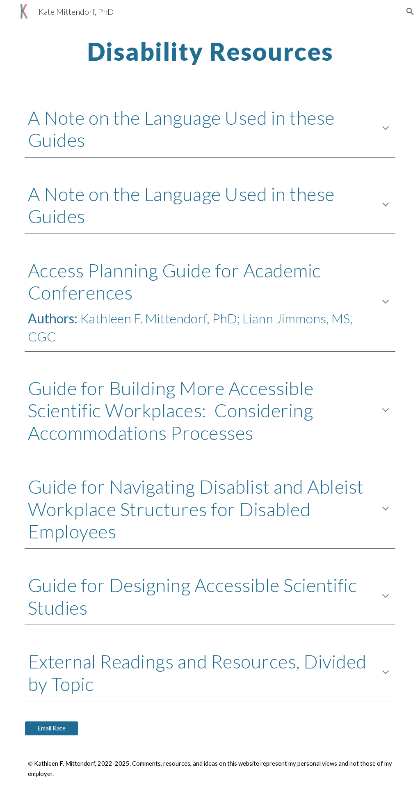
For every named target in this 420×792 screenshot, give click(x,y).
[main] (210, 51)
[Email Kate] (51, 728)
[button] (410, 11)
